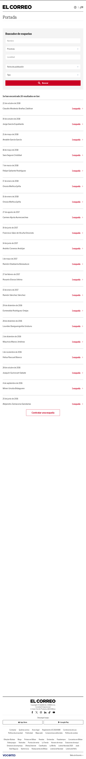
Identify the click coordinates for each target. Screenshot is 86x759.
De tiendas (50, 739)
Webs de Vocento (76, 755)
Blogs (20, 739)
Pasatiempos (61, 739)
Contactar (12, 730)
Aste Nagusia (13, 749)
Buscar (43, 83)
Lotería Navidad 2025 (65, 746)
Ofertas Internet (30, 746)
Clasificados (43, 746)
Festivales (22, 743)
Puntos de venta (33, 743)
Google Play (63, 722)
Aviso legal (35, 730)
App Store (22, 722)
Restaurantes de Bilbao (40, 749)
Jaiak (77, 746)
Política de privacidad (15, 733)
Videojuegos (11, 743)
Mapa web (39, 733)
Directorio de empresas (15, 746)
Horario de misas (57, 743)
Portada (10, 17)
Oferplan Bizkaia (9, 739)
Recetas (41, 739)
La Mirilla (53, 746)
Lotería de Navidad (56, 749)
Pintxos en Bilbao (30, 739)
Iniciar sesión (75, 7)
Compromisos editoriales (54, 733)
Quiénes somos (24, 730)
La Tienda (45, 743)
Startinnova (25, 749)
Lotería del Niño (71, 749)
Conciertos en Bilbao (75, 739)
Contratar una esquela (43, 412)
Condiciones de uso (70, 730)
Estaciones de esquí (72, 743)
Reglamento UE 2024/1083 (51, 730)
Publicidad (29, 733)
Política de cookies (71, 733)
